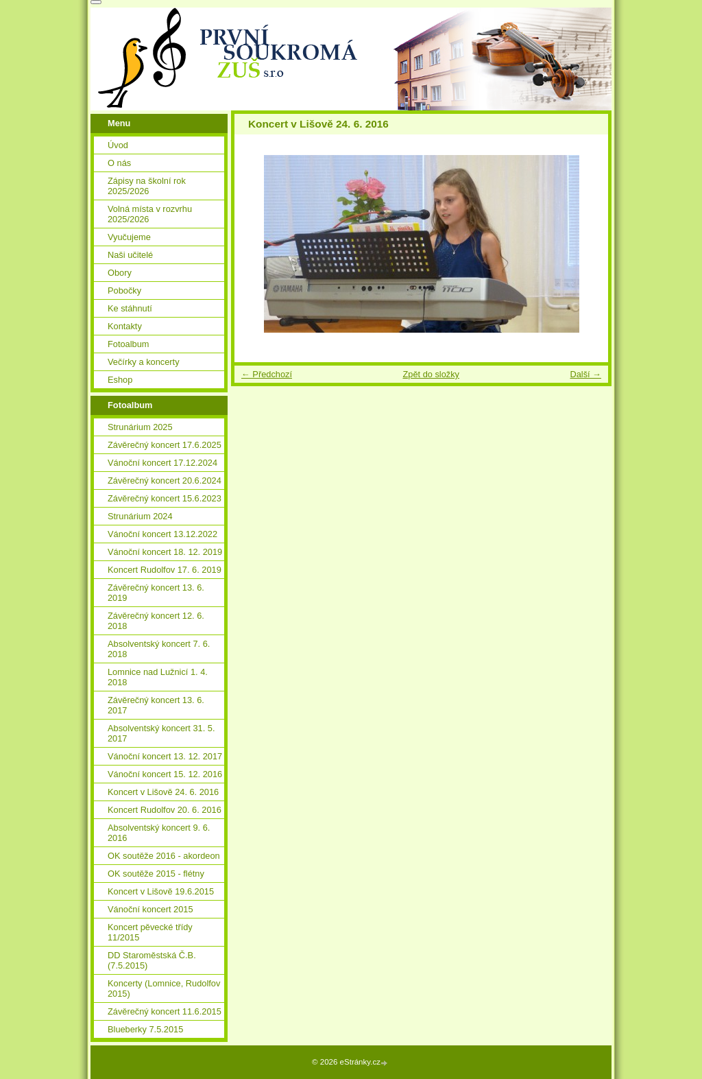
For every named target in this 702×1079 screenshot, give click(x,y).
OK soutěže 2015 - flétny (156, 873)
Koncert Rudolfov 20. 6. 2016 (164, 810)
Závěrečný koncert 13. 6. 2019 (156, 592)
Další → (585, 374)
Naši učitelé (130, 255)
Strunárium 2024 (140, 516)
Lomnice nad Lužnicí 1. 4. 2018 (158, 677)
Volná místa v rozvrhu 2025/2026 (150, 214)
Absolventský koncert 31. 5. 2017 (161, 733)
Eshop (120, 380)
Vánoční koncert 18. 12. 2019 (165, 552)
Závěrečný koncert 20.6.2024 (164, 480)
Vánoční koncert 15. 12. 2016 (165, 774)
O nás (119, 163)
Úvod (118, 145)
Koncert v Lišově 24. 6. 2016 (163, 792)
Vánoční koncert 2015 (150, 909)
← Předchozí (266, 374)
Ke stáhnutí (130, 308)
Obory (120, 273)
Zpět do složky (430, 374)
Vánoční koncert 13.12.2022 (162, 534)
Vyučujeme (129, 237)
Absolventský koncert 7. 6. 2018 (159, 649)
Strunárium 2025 (140, 427)
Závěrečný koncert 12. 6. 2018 (156, 620)
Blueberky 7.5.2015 (145, 1029)
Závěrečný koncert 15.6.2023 (164, 498)
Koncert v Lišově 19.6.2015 (161, 891)
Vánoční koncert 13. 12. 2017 (165, 756)
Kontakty (125, 326)
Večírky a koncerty (144, 362)
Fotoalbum (128, 344)
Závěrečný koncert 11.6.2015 (164, 1011)
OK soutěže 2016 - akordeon (164, 856)
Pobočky (124, 290)
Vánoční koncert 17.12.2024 (162, 463)
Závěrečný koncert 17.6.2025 (164, 445)
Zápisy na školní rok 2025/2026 (147, 186)
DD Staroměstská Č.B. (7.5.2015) (152, 960)
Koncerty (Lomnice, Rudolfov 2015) (164, 988)
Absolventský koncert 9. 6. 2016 (159, 832)
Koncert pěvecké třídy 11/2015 (150, 932)
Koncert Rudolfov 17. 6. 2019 (164, 570)
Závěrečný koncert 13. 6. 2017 (156, 705)
